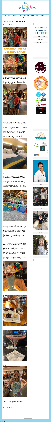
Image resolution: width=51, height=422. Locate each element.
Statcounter (2, 421)
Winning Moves (41, 39)
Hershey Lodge (13, 225)
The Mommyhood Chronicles (25, 7)
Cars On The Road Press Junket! (9, 412)
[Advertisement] (40, 121)
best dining (10, 242)
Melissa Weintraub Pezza (28, 418)
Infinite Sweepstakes (47, 149)
